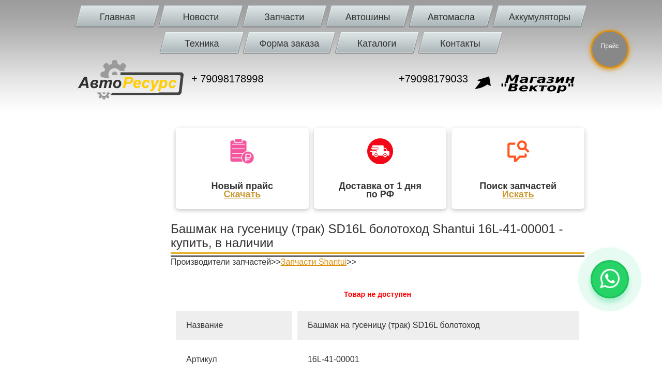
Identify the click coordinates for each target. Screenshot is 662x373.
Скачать (242, 194)
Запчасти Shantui (314, 261)
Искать (518, 194)
